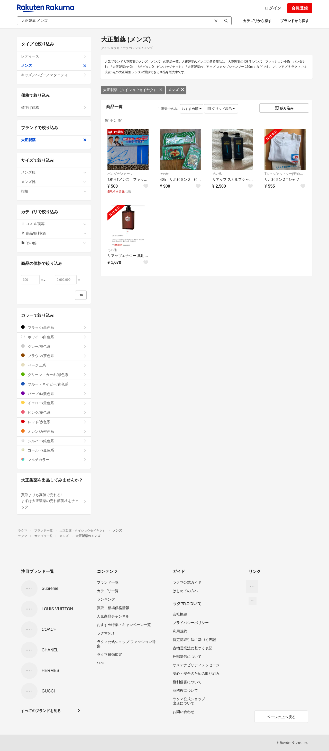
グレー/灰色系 (54, 346)
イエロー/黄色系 (54, 403)
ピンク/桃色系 (54, 412)
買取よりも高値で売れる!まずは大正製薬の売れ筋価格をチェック (54, 501)
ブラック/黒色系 (54, 327)
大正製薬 (54, 140)
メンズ (176, 90)
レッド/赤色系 (54, 422)
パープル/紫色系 (54, 393)
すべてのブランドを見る (41, 711)
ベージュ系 (54, 365)
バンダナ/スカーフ (120, 174)
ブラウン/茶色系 (54, 355)
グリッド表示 (221, 109)
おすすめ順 (192, 109)
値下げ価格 (54, 107)
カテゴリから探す (257, 21)
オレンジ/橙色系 (54, 431)
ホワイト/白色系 (54, 337)
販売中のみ (167, 109)
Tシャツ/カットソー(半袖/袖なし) (285, 174)
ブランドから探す (294, 21)
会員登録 (299, 8)
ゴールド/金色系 (54, 450)
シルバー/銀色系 (54, 441)
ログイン (273, 8)
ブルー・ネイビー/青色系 (54, 384)
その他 (164, 174)
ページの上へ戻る (281, 717)
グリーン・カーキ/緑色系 (54, 374)
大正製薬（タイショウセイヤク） (133, 90)
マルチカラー (54, 459)
